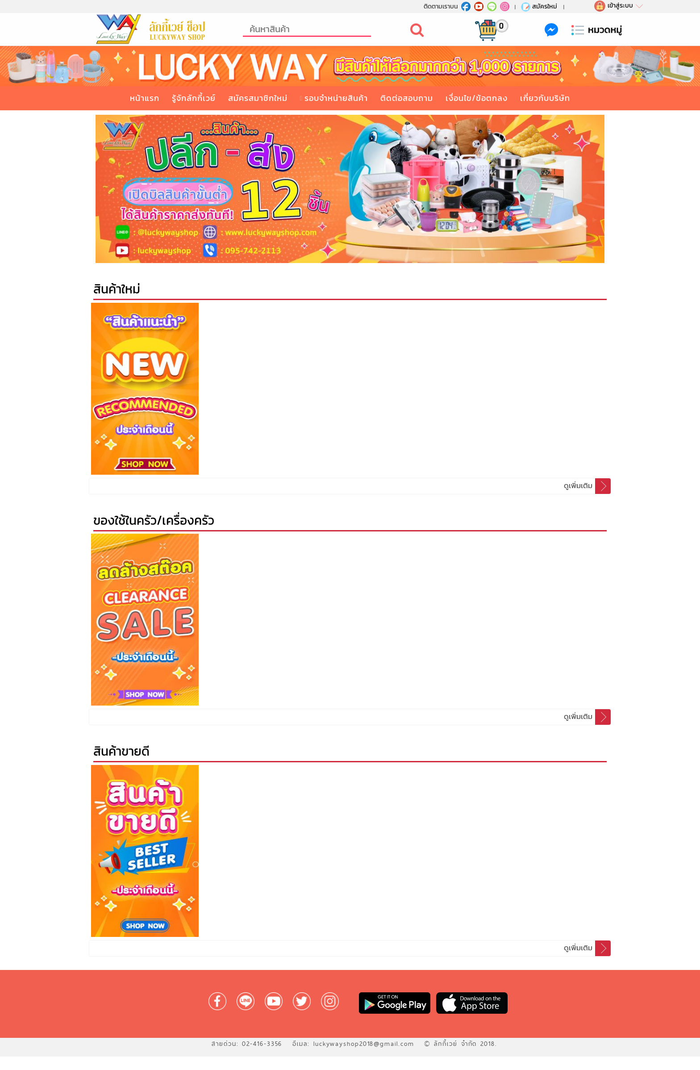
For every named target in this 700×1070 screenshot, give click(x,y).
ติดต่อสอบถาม (406, 98)
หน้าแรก (144, 98)
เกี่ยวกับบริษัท (545, 98)
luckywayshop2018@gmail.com (363, 1043)
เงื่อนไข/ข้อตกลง (477, 98)
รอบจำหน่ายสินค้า (336, 98)
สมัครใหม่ (538, 6)
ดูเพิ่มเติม (587, 486)
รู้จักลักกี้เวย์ (194, 98)
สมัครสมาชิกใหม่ (258, 98)
